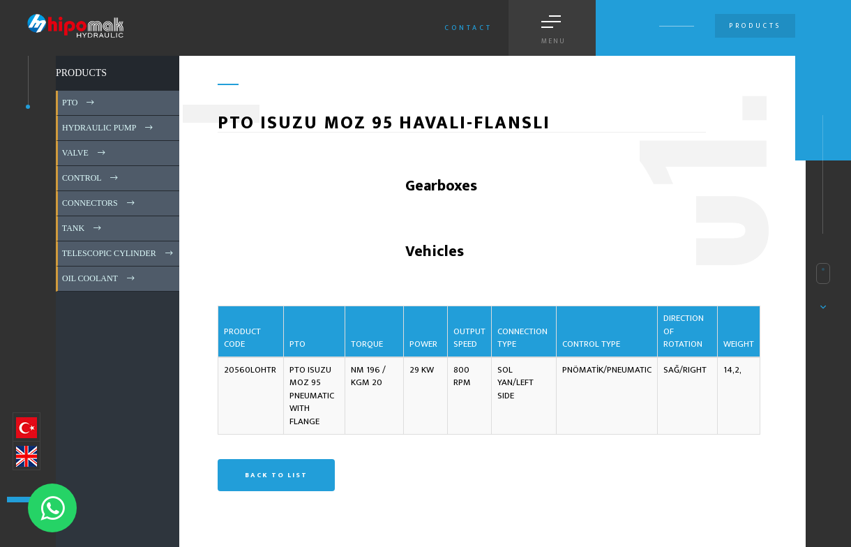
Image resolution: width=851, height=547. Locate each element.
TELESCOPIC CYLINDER (118, 253)
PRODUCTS (81, 73)
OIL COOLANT (99, 278)
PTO (79, 102)
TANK (82, 228)
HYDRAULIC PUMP (108, 128)
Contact (468, 27)
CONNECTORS (99, 203)
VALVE (85, 153)
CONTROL (91, 178)
